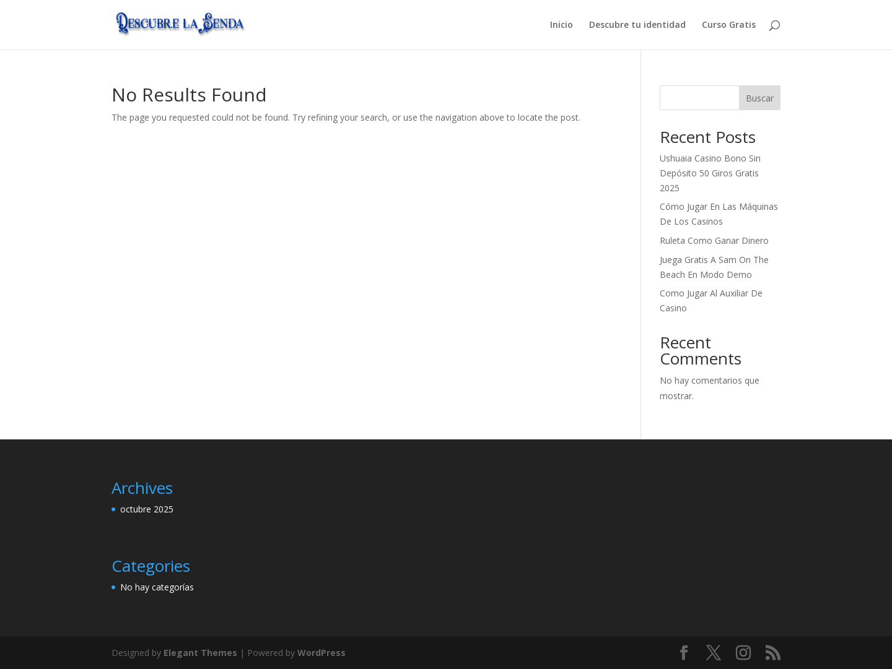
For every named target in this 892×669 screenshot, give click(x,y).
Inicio (561, 25)
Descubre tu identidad (637, 25)
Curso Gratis (729, 25)
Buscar (760, 98)
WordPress (321, 652)
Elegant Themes (200, 652)
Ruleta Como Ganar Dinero (714, 240)
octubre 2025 (146, 509)
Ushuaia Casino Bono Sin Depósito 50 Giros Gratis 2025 (710, 173)
